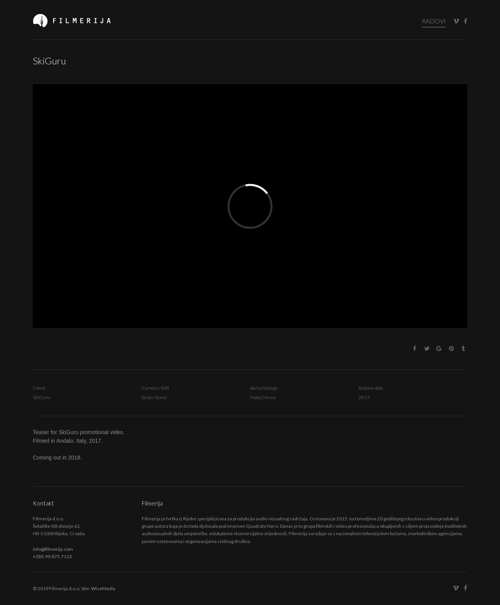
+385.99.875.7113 (52, 556)
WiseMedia (103, 588)
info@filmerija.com (53, 549)
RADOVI (434, 21)
